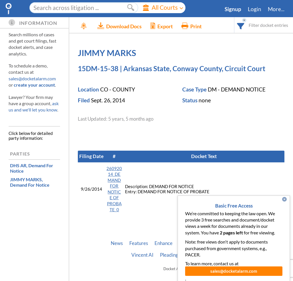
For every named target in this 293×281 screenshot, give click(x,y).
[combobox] (241, 25)
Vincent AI (142, 255)
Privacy (203, 255)
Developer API (235, 243)
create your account (34, 84)
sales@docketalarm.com (32, 78)
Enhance (164, 243)
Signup (233, 9)
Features (138, 243)
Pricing (186, 243)
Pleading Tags (174, 255)
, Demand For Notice (31, 168)
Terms (224, 255)
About (206, 243)
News (117, 243)
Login (254, 9)
